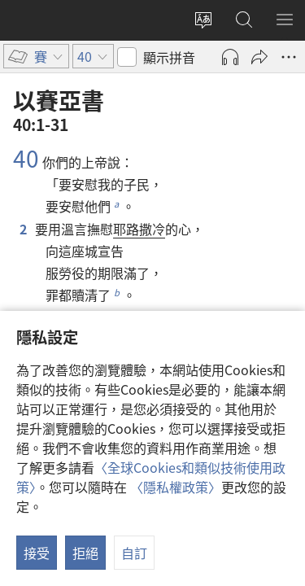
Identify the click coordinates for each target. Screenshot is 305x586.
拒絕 (85, 552)
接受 (37, 552)
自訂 (134, 552)
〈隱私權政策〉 (175, 486)
